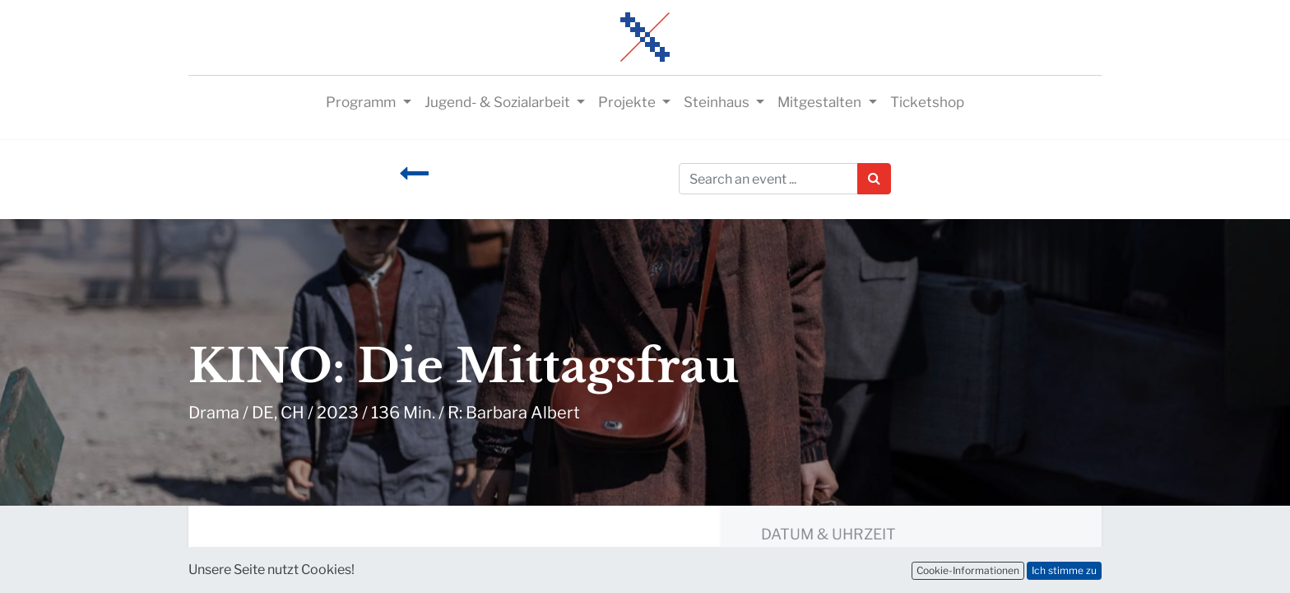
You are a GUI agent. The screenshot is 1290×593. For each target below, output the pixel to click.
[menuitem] (927, 103)
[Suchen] (874, 178)
